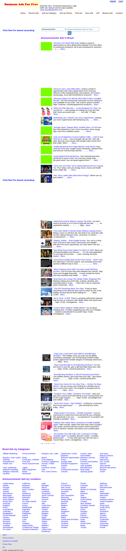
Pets (43, 470)
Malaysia (45, 507)
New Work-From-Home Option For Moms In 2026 (74, 250)
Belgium (64, 505)
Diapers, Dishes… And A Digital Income (70, 241)
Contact (119, 13)
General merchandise (89, 462)
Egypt (44, 517)
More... (63, 49)
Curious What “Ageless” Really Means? (70, 308)
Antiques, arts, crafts (50, 454)
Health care (7, 464)
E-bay (63, 460)
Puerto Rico (8, 501)
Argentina (26, 509)
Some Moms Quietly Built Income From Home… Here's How (78, 260)
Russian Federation (30, 529)
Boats (24, 458)
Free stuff (26, 462)
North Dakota (8, 499)
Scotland (64, 523)
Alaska (5, 485)
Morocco (103, 517)
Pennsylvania (66, 489)
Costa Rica (46, 505)
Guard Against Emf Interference (66, 156)
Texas (102, 489)
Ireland (25, 515)
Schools (64, 472)
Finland (45, 509)
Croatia (45, 515)
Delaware (26, 485)
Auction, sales (86, 454)
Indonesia (84, 517)
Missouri (45, 497)
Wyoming (65, 497)
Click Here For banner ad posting (18, 30)
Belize (63, 517)
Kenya (25, 505)
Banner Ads (107, 13)
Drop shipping (47, 460)
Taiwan (44, 521)
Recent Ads (34, 13)
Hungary (83, 511)
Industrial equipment (69, 464)
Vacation (6, 474)
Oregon (103, 497)
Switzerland (46, 519)
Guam (44, 501)
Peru (24, 521)
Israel (82, 519)
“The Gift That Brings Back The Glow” (69, 289)
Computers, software (30, 460)
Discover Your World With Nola (66, 43)
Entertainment (8, 462)
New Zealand (85, 503)
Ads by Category (49, 13)
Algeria (103, 513)
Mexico (64, 503)
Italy (43, 503)
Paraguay (7, 523)
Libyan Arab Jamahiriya (46, 530)
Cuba (24, 519)
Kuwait (102, 527)
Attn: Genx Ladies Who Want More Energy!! (71, 175)
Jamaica (45, 511)
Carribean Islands (87, 505)
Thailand (25, 523)
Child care (104, 458)
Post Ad (78, 13)
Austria (103, 509)
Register (113, 1)
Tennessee (46, 493)
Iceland (83, 513)
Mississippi (7, 495)
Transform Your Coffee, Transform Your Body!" (72, 394)
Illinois (44, 487)
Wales (82, 521)
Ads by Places (66, 13)
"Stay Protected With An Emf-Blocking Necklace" (73, 365)
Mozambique (8, 527)
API (97, 13)
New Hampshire (67, 495)
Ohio (24, 491)
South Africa (105, 507)
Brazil (5, 507)
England (6, 505)
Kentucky (65, 491)
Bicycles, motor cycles (12, 458)
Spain (102, 503)
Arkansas (26, 487)
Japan (63, 507)
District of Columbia (88, 489)
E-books (83, 460)
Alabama (103, 483)
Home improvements (30, 464)
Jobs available (86, 466)
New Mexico (8, 493)
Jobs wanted (105, 466)
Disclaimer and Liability (10, 541)
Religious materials (10, 472)
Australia (64, 501)
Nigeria (44, 527)
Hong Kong (104, 505)
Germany (6, 503)
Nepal (82, 525)
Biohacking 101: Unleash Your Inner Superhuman (74, 118)
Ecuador (103, 515)
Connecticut (66, 485)
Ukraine (64, 527)
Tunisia (83, 527)
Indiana (6, 489)
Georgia (6, 487)
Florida (83, 483)
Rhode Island (66, 499)
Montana (84, 493)
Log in (121, 1)
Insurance (84, 464)
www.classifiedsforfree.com (51, 10)
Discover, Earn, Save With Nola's (67, 89)
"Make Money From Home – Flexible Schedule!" (73, 413)
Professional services (69, 470)
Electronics (104, 460)
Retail (24, 472)
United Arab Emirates (69, 519)
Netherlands (27, 507)
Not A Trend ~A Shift (62, 298)
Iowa (102, 491)
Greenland (104, 511)
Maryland (45, 489)
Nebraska (26, 497)
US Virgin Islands (29, 501)
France (25, 503)
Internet (103, 464)
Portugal (25, 511)
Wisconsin (104, 495)
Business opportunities (70, 458)
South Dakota (86, 499)
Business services (87, 458)
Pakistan (103, 521)
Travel (102, 472)
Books (44, 458)
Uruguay (6, 525)
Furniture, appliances (50, 462)
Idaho (82, 491)
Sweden (64, 515)
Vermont (45, 499)
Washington (104, 493)
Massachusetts (106, 487)
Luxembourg (8, 509)
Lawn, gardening (9, 468)
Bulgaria (45, 513)
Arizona (64, 483)
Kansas (6, 491)
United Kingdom (106, 501)
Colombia (7, 511)
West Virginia (8, 497)
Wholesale (26, 474)
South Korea (85, 523)
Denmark (84, 507)
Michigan (45, 485)
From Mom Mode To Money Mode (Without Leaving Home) (77, 231)
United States (8, 483)
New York (104, 485)
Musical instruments (108, 468)
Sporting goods (86, 472)
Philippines (26, 513)
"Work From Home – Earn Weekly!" (68, 403)
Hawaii (83, 487)
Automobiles (85, 456)
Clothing (6, 460)
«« (42, 443)
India (44, 483)
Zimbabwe (104, 525)
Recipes (103, 470)
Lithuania (6, 519)
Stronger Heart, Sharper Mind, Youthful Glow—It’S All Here (77, 127)
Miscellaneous (86, 468)
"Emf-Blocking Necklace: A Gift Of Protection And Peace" (77, 375)
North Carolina (28, 489)
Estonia (83, 515)
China (82, 509)
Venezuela (104, 523)
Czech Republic (9, 515)
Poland (25, 517)
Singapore (65, 511)
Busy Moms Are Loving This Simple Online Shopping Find (77, 279)
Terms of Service (8, 538)
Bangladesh (8, 513)
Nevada (25, 499)
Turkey (44, 523)
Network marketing (10, 470)
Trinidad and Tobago (30, 527)
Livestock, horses (49, 468)
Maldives (45, 525)
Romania (6, 521)
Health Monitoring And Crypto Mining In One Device (75, 147)
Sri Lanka (7, 529)
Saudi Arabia (27, 525)
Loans (63, 468)
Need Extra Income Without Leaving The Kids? (73, 221)
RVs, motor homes (49, 472)
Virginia (83, 497)
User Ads (89, 13)
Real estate (85, 470)
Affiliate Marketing (10, 454)
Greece (64, 509)
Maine (63, 493)
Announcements (29, 454)
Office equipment (29, 470)
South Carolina (48, 495)
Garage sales (66, 462)
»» (54, 443)
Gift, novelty (104, 462)
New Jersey (66, 487)
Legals (25, 468)
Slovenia (64, 521)
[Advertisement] (48, 21)
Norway (6, 517)
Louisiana (46, 491)
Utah (82, 495)
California (26, 483)
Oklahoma (26, 493)
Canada (83, 501)
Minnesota (26, 495)
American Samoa (107, 499)
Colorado (84, 485)
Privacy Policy (7, 544)
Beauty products (106, 456)
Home (23, 13)
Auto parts (104, 454)
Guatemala (104, 519)
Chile (63, 513)
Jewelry (64, 466)
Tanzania (64, 525)
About (5, 535)
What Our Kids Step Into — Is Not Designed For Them (76, 108)
